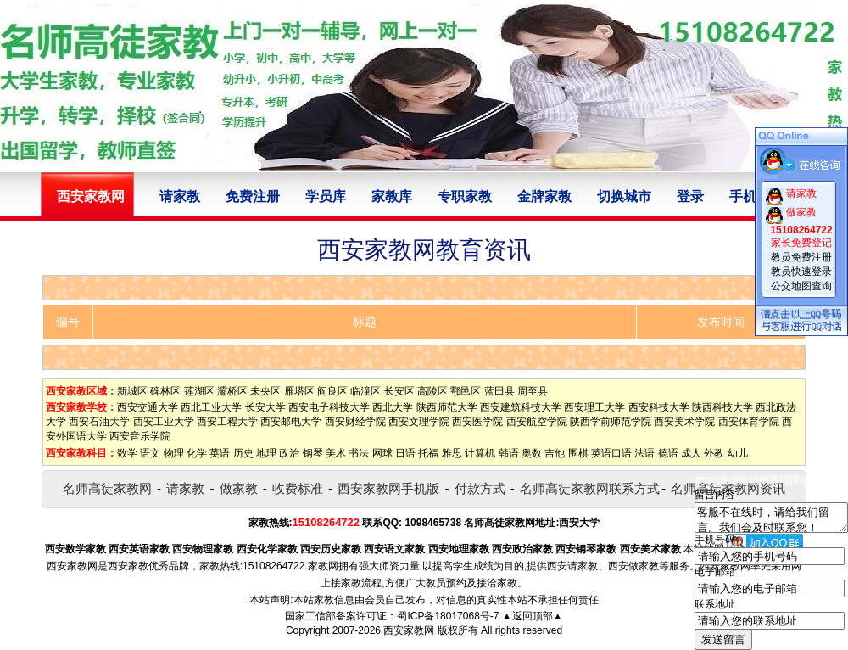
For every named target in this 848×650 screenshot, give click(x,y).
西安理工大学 (594, 407)
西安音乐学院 (139, 436)
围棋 (578, 453)
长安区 (399, 391)
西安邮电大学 (290, 422)
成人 (691, 453)
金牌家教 (544, 196)
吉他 (554, 453)
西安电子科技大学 (329, 407)
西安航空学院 (536, 422)
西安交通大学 (147, 407)
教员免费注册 (801, 257)
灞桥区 (232, 391)
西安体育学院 (748, 422)
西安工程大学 (227, 422)
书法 (359, 453)
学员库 (325, 196)
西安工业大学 (163, 422)
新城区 (132, 391)
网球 (382, 453)
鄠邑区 (465, 391)
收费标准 (297, 488)
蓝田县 (499, 391)
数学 (127, 453)
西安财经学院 (355, 422)
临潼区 (365, 391)
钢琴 (313, 453)
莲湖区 (199, 391)
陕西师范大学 (446, 407)
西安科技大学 (658, 407)
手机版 (749, 196)
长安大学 (265, 407)
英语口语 (611, 453)
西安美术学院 (684, 422)
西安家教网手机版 (388, 488)
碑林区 (165, 391)
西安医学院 (477, 422)
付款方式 (480, 488)
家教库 (391, 196)
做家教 (239, 488)
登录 (690, 196)
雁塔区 (299, 391)
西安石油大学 (99, 422)
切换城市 (624, 196)
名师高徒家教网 (107, 488)
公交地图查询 (801, 286)
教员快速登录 (801, 271)
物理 (174, 453)
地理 (266, 453)
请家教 (179, 196)
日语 (405, 453)
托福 (428, 453)
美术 (336, 453)
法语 (644, 453)
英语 (219, 453)
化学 (197, 453)
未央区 (265, 391)
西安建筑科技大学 (520, 407)
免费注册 (253, 196)
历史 (243, 453)
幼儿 (738, 453)
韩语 (509, 453)
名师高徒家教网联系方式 (590, 488)
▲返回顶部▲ (532, 616)
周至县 (532, 391)
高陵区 (432, 391)
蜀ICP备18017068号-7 (448, 616)
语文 (150, 453)
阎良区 (332, 391)
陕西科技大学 (722, 407)
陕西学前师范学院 (610, 422)
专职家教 (465, 196)
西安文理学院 (418, 422)
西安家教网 (408, 630)
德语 (668, 453)
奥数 (532, 453)
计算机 (480, 453)
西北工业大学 (211, 407)
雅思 (452, 453)
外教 (714, 453)
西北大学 (392, 407)
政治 (289, 453)
